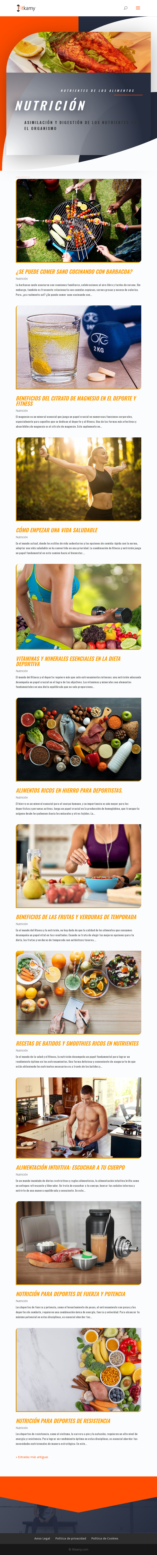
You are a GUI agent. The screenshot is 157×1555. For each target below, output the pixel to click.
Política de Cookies (104, 1538)
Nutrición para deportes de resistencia (63, 1421)
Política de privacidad (70, 1538)
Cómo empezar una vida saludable (57, 530)
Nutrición (22, 279)
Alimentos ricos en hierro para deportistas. (70, 790)
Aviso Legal (42, 1538)
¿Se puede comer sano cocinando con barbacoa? (74, 271)
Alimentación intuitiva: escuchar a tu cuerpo (70, 1167)
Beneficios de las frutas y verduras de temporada (76, 917)
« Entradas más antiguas (32, 1457)
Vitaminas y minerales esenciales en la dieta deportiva (68, 661)
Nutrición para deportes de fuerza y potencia (70, 1294)
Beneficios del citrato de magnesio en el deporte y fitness (76, 400)
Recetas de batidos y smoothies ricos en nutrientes (77, 1043)
